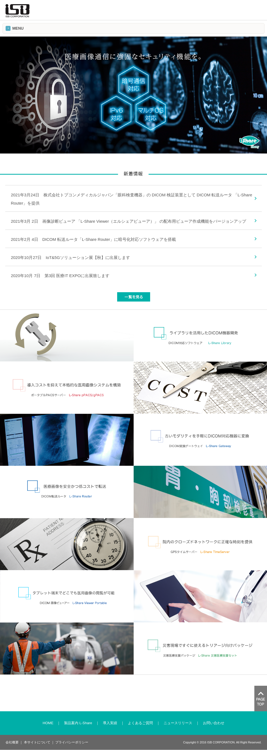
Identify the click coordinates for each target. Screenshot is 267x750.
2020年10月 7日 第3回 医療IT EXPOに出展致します (60, 275)
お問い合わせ (213, 723)
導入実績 (110, 723)
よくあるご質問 (140, 723)
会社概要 (12, 742)
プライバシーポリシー (71, 742)
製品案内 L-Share (78, 723)
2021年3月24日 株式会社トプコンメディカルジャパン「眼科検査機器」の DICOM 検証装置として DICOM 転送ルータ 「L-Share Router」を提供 (131, 199)
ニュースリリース (178, 723)
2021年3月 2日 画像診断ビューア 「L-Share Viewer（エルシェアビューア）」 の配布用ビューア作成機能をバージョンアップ (128, 221)
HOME (48, 723)
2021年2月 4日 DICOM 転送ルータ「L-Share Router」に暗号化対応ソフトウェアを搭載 (93, 239)
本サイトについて (37, 742)
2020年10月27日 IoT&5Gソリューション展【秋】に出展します (70, 257)
